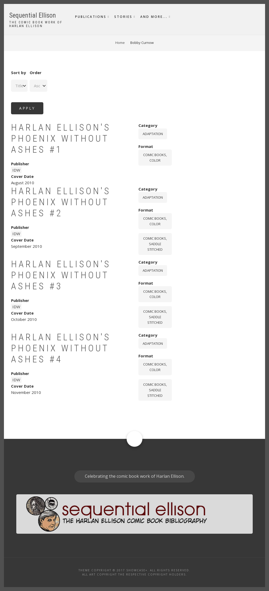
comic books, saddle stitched (155, 244)
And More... (154, 16)
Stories (123, 16)
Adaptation (153, 133)
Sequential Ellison (32, 15)
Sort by (18, 72)
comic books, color (155, 157)
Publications (90, 16)
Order (36, 72)
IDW (16, 170)
